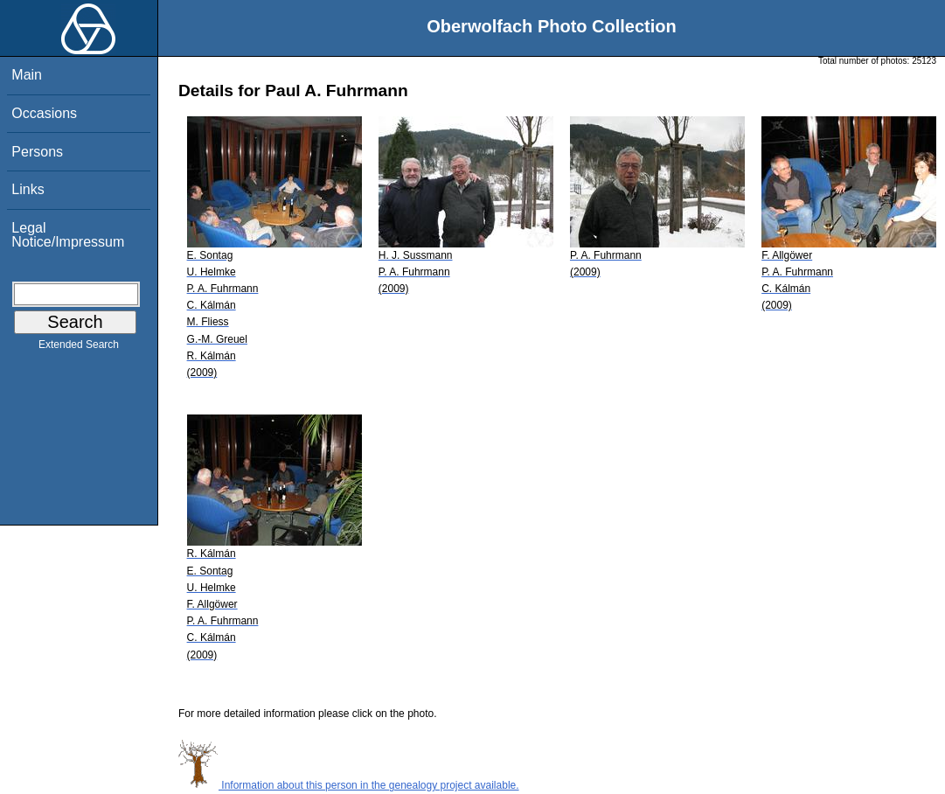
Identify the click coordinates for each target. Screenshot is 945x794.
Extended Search (78, 348)
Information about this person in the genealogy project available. (348, 785)
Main (26, 74)
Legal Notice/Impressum (67, 234)
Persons (37, 151)
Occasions (44, 113)
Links (27, 189)
